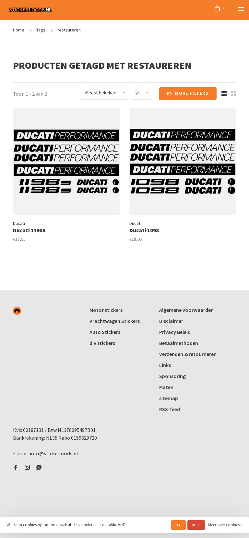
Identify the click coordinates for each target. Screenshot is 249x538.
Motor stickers (106, 310)
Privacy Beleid (175, 332)
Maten (166, 387)
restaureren (69, 30)
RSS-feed (169, 409)
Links (165, 365)
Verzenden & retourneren (188, 354)
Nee (196, 524)
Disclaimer (171, 321)
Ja (178, 524)
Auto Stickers (104, 332)
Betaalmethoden (178, 343)
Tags (40, 30)
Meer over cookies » (225, 525)
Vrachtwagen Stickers (114, 321)
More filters (187, 94)
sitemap (168, 398)
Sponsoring (172, 376)
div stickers (102, 343)
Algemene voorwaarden (186, 310)
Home (18, 30)
